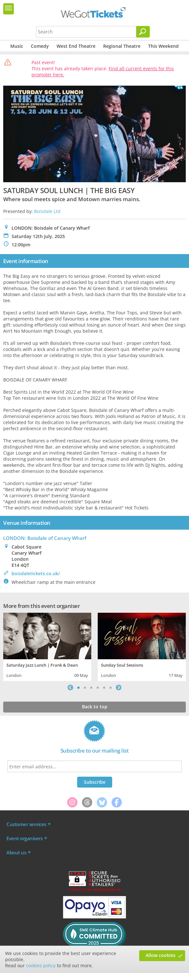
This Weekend (163, 46)
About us (16, 852)
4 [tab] (97, 687)
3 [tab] (91, 687)
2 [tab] (84, 687)
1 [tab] (78, 687)
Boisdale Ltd (47, 211)
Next (118, 687)
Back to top (94, 707)
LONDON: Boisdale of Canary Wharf (44, 538)
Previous (70, 687)
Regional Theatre (121, 46)
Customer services (26, 824)
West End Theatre (76, 46)
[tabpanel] (47, 646)
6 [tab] (110, 687)
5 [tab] (104, 687)
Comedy (40, 46)
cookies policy (41, 965)
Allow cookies (161, 955)
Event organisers (24, 838)
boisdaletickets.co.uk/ (36, 573)
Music (16, 46)
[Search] (143, 32)
